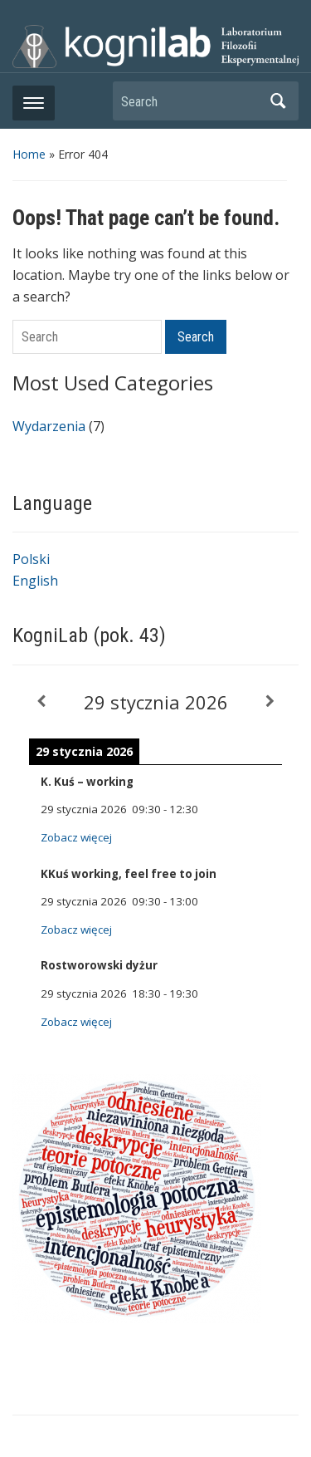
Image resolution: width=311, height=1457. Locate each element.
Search (277, 101)
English (35, 581)
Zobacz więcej (76, 837)
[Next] (270, 701)
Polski (31, 559)
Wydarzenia (48, 426)
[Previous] (41, 701)
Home (29, 154)
